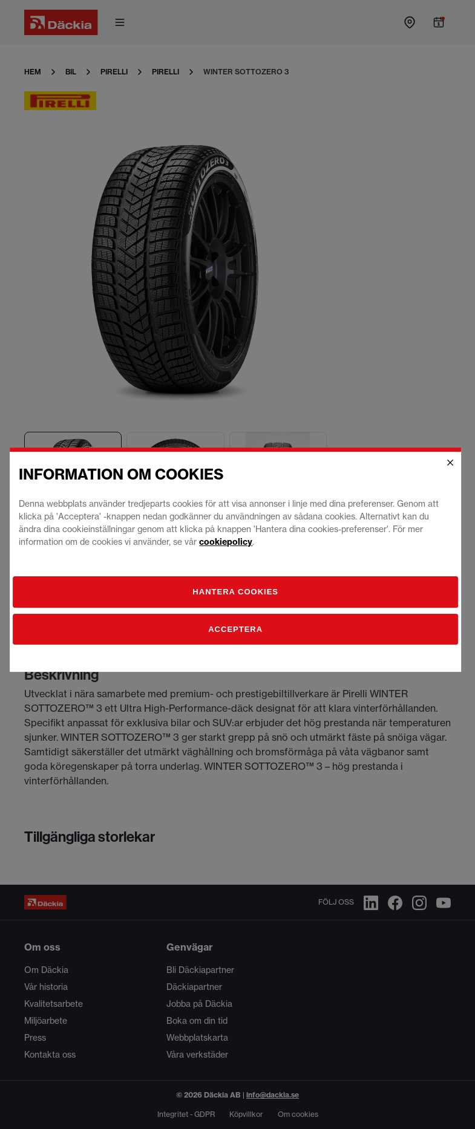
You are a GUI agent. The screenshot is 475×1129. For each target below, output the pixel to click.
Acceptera (238, 634)
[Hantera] (237, 597)
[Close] (452, 467)
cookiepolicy (228, 546)
